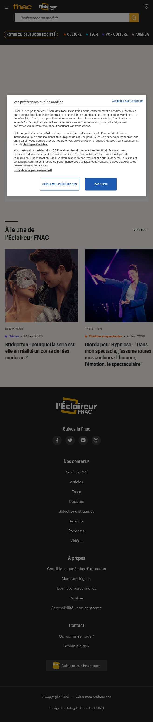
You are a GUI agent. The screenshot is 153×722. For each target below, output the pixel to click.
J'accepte (101, 184)
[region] (76, 145)
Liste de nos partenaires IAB (33, 170)
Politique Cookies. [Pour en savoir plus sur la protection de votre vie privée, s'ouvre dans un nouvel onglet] (35, 144)
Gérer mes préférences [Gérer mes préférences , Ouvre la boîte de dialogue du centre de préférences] (59, 184)
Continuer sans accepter (127, 100)
